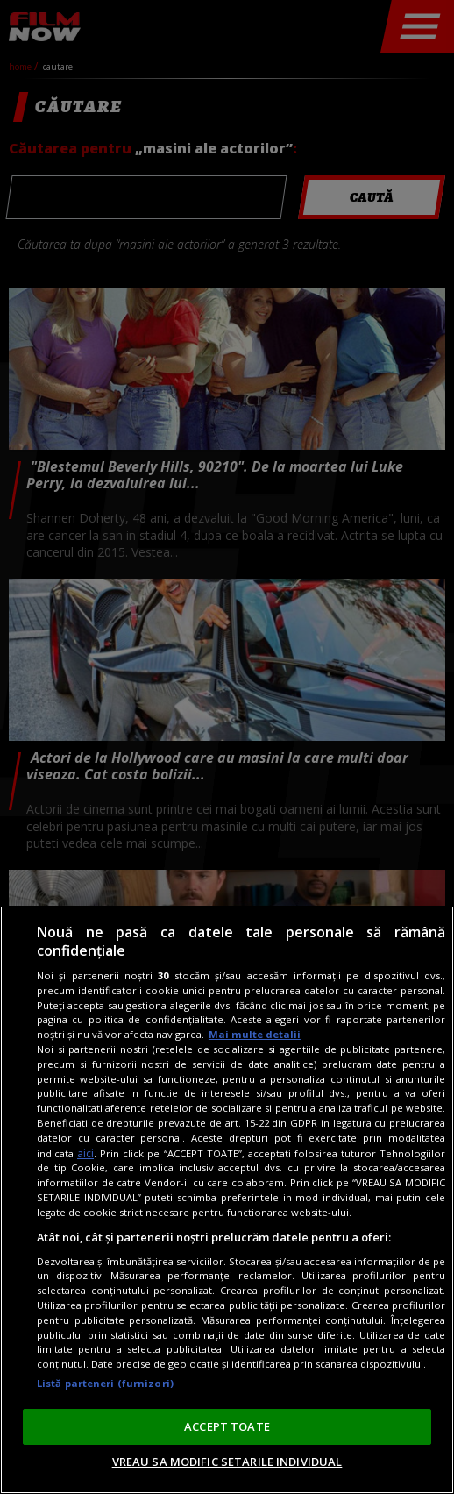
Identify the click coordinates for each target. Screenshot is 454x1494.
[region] (227, 1200)
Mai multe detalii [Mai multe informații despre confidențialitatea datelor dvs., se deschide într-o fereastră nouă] (255, 1034)
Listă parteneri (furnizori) (105, 1383)
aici (85, 1153)
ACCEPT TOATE (227, 1426)
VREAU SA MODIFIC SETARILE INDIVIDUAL (227, 1461)
